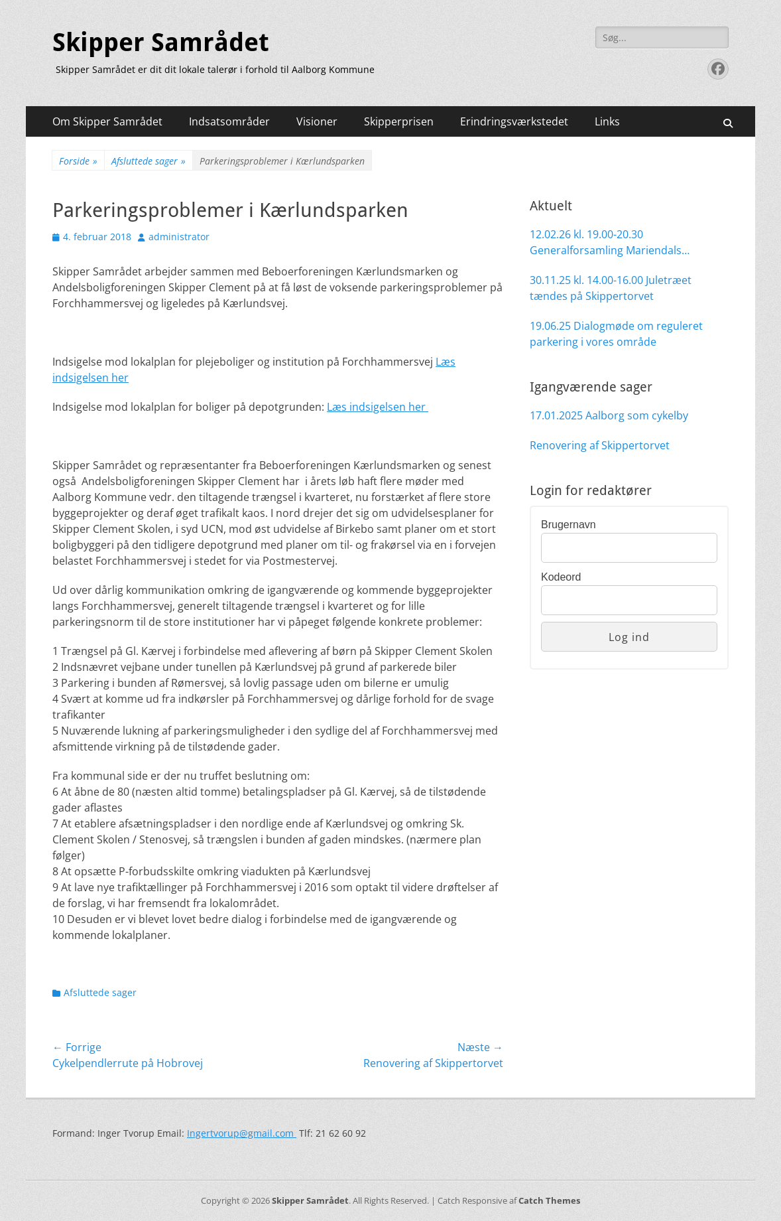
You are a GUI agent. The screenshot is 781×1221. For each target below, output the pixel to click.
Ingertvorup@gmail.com (241, 1133)
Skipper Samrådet (160, 42)
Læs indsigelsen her (377, 406)
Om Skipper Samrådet (107, 121)
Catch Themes (549, 1200)
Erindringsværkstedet (514, 121)
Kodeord (561, 577)
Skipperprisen (399, 121)
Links (607, 121)
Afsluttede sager (148, 161)
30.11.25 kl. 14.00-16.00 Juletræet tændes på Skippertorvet (610, 288)
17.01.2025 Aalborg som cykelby (609, 415)
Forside (78, 161)
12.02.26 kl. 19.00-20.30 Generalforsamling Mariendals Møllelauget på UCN (606, 242)
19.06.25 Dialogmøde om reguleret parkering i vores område (616, 334)
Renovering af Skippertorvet (600, 445)
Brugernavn (568, 524)
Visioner (316, 121)
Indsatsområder (229, 121)
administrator (179, 236)
